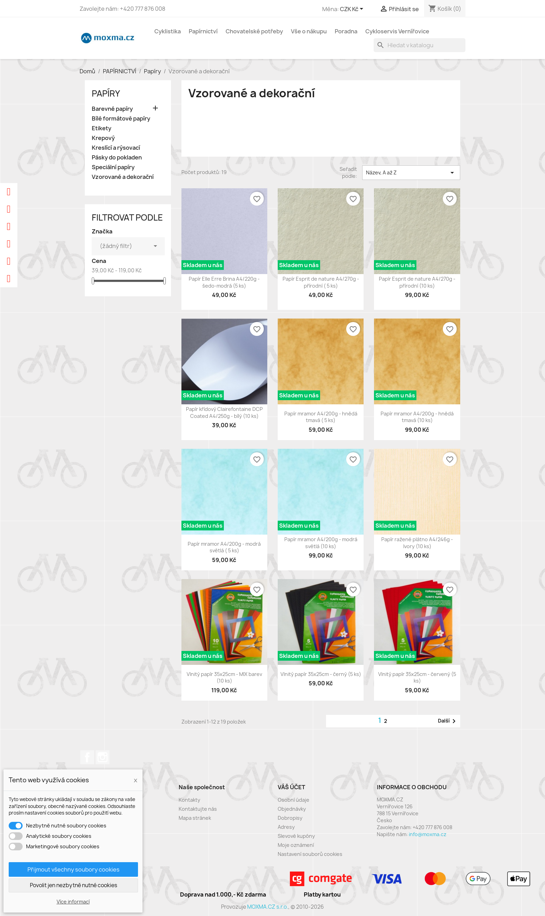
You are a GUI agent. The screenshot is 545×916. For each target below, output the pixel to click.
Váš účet (291, 787)
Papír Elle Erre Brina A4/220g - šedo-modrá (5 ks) (224, 282)
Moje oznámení (296, 845)
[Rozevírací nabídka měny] (353, 9)
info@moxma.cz (427, 834)
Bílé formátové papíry (121, 118)
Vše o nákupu (309, 31)
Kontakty (189, 800)
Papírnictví (203, 31)
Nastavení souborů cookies (310, 854)
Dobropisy (290, 818)
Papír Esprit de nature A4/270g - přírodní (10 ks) (417, 282)
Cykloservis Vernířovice (397, 31)
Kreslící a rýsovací (116, 147)
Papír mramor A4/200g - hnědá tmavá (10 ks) (417, 417)
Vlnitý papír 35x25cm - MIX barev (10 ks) (224, 677)
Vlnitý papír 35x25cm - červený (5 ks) (417, 677)
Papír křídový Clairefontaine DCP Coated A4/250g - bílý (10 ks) (224, 412)
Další (448, 721)
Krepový (103, 138)
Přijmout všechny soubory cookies (73, 869)
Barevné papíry (112, 109)
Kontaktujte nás (198, 809)
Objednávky (292, 809)
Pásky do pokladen (117, 157)
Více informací (73, 901)
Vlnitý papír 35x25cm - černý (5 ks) (320, 674)
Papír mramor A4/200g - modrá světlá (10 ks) (320, 543)
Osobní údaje (293, 800)
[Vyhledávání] (419, 45)
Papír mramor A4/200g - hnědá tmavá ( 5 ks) (320, 417)
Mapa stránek (195, 818)
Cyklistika (167, 31)
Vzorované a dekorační (123, 177)
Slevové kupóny (296, 836)
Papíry (106, 93)
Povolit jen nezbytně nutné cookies (73, 885)
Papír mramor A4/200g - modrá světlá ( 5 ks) (224, 547)
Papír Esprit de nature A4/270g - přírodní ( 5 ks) (321, 282)
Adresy (286, 827)
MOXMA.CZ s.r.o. (267, 906)
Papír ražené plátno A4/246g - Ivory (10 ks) (417, 543)
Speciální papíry (113, 167)
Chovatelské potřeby (254, 31)
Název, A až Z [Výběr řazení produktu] (411, 172)
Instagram (102, 757)
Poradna (346, 31)
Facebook (87, 757)
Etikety (101, 128)
